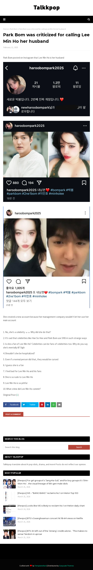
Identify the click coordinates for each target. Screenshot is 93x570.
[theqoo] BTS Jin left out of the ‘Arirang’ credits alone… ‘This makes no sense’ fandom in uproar (52, 532)
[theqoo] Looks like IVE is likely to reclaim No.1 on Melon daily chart (51, 505)
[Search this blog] (35, 447)
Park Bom (13, 29)
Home (5, 29)
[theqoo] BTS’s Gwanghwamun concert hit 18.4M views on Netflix (50, 518)
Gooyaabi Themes (66, 565)
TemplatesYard (41, 565)
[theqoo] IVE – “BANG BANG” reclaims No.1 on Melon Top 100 (48, 493)
